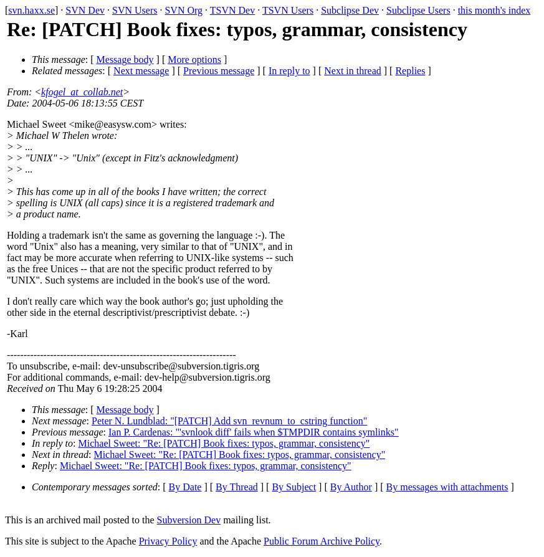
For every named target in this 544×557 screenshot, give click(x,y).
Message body (125, 59)
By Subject (294, 487)
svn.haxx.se (31, 10)
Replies (410, 70)
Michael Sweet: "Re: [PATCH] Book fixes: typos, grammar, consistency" (224, 443)
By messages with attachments (447, 487)
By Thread (237, 487)
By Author (351, 487)
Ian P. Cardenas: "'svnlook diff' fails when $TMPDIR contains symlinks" (253, 432)
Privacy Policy (168, 541)
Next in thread (352, 70)
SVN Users (134, 10)
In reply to (289, 70)
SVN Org (184, 10)
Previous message (218, 70)
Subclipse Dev (350, 10)
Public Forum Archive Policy (321, 541)
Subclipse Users (418, 10)
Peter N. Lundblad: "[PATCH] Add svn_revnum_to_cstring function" (229, 421)
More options (194, 59)
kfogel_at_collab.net (82, 92)
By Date (185, 487)
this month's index (494, 10)
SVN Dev (85, 10)
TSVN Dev (232, 10)
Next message (141, 70)
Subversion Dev (189, 520)
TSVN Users (287, 10)
